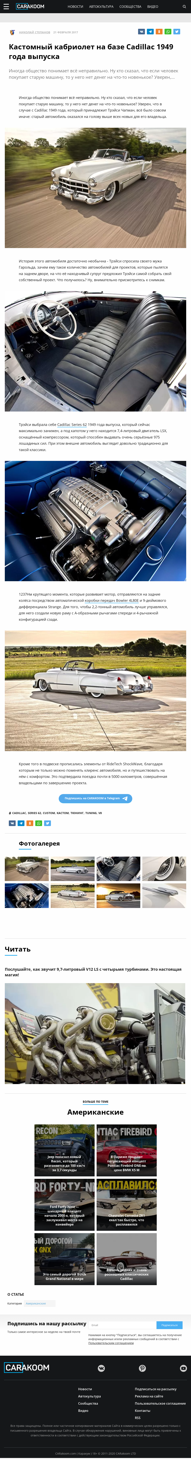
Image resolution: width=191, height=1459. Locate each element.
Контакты (142, 1411)
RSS (137, 1418)
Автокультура (101, 6)
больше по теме (95, 1102)
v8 (100, 813)
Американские (36, 1304)
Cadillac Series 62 (72, 424)
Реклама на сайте (149, 1397)
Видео (152, 6)
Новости (75, 6)
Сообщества (130, 6)
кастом (63, 813)
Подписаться (170, 1326)
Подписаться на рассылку (156, 1390)
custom (49, 813)
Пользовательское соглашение (160, 1404)
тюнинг (77, 813)
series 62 (34, 813)
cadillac (19, 813)
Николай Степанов (34, 32)
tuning (91, 813)
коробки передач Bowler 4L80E (112, 600)
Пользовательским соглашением (111, 1344)
